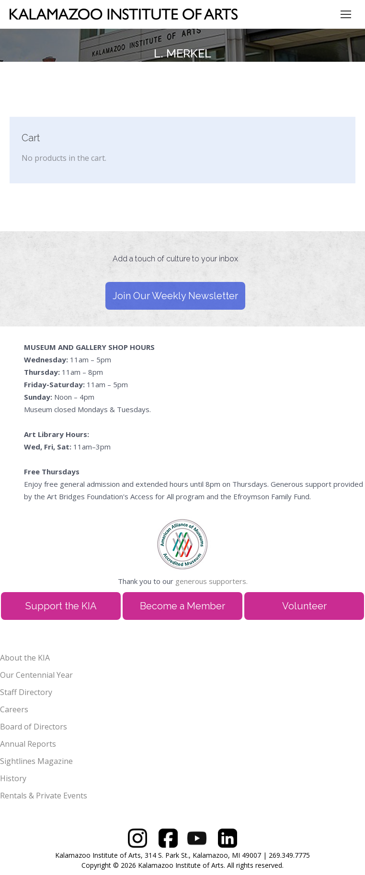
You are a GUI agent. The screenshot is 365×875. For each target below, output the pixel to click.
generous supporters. (211, 581)
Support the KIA (61, 606)
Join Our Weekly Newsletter (175, 296)
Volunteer (304, 606)
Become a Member (182, 606)
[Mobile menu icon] (345, 14)
